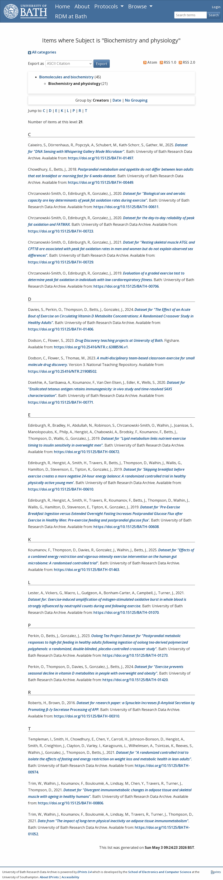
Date (117, 100)
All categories (42, 52)
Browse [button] (138, 6)
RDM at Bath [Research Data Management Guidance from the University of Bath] (71, 16)
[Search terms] (190, 15)
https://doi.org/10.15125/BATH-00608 (126, 526)
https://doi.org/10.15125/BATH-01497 (100, 158)
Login (216, 7)
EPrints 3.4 (84, 872)
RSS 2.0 (186, 62)
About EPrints (49, 877)
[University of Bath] (25, 11)
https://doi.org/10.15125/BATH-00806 (70, 803)
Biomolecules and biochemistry (66, 76)
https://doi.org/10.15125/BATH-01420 (135, 679)
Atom (149, 62)
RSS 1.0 (167, 62)
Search (214, 15)
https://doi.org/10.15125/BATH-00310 (86, 716)
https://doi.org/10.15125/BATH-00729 (60, 262)
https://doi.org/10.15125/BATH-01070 (126, 612)
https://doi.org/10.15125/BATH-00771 (60, 402)
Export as (36, 63)
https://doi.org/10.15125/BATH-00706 (126, 286)
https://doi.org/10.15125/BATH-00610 (60, 489)
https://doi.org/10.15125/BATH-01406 (60, 329)
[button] (101, 64)
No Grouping (136, 100)
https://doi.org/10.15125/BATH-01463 (86, 569)
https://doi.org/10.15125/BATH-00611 (126, 206)
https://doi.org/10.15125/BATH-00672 (86, 451)
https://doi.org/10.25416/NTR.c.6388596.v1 (91, 347)
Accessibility (70, 877)
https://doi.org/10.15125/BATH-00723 (60, 231)
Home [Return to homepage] (62, 6)
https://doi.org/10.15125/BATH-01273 (135, 655)
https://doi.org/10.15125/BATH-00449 (100, 182)
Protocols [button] (106, 6)
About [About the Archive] (82, 6)
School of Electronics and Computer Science (159, 872)
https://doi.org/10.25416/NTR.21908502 (62, 371)
